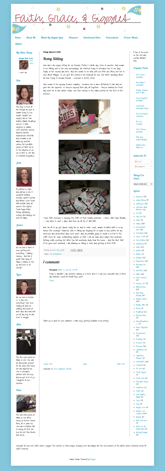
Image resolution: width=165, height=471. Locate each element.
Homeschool (140, 261)
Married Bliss (141, 287)
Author (18, 43)
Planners (73, 37)
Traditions (139, 387)
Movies (138, 308)
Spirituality (140, 361)
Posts (138, 161)
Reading (139, 339)
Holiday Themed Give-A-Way (141, 91)
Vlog (137, 404)
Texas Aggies (141, 372)
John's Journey (141, 277)
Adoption (139, 196)
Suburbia (139, 365)
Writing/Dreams (141, 432)
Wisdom (138, 417)
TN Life (139, 368)
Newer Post (48, 364)
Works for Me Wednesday (141, 427)
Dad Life (139, 216)
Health (138, 250)
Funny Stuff (140, 236)
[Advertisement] (84, 342)
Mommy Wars (140, 304)
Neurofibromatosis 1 (142, 322)
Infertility (139, 270)
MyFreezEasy (141, 315)
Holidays (139, 257)
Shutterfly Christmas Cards (142, 107)
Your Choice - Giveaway (141, 76)
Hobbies (138, 254)
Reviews (139, 346)
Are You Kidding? (139, 122)
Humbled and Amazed (140, 146)
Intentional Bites (91, 37)
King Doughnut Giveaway (142, 99)
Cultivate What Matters (141, 208)
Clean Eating (141, 200)
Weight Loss (140, 407)
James (138, 274)
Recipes (139, 342)
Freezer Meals (131, 37)
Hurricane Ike (141, 264)
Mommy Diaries (141, 299)
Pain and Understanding (141, 138)
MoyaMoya (139, 312)
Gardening (140, 243)
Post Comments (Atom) (62, 368)
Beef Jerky (31, 62)
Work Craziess (141, 420)
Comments (140, 166)
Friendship (140, 233)
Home (18, 37)
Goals (138, 247)
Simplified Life (141, 349)
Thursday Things (142, 381)
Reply (51, 280)
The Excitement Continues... (142, 115)
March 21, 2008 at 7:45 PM (67, 269)
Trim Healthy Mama (140, 395)
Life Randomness (56, 254)
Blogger (93, 459)
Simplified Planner (139, 357)
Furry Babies (140, 240)
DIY (137, 213)
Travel (138, 391)
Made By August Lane (52, 37)
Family (138, 223)
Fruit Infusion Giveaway (141, 130)
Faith (138, 220)
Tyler (138, 400)
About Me (31, 37)
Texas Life (140, 378)
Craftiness (140, 203)
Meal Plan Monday (139, 294)
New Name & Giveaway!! (140, 83)
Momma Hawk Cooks (26, 58)
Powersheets (112, 37)
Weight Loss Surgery (140, 412)
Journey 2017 (140, 283)
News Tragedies (142, 327)
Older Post (121, 364)
